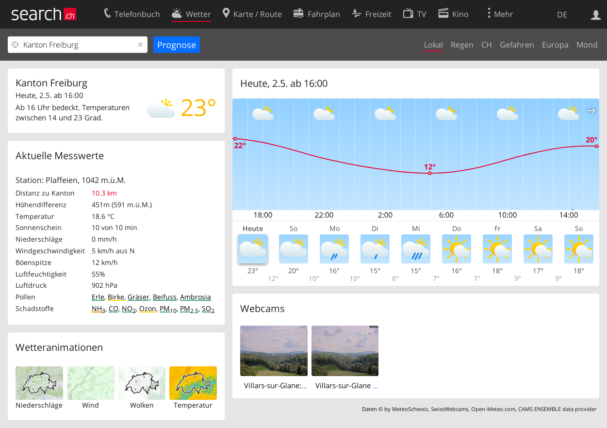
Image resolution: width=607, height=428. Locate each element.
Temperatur (193, 405)
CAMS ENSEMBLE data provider (557, 408)
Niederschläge (39, 405)
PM (168, 308)
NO (129, 308)
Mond (587, 44)
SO (208, 308)
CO (113, 308)
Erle (98, 296)
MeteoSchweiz (410, 408)
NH (98, 308)
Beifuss (165, 296)
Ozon (147, 308)
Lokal (433, 44)
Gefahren (517, 44)
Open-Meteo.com (493, 408)
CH (486, 44)
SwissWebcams (449, 408)
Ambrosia (195, 296)
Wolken (142, 405)
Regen (462, 44)
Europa (555, 44)
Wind (90, 405)
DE (562, 14)
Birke (116, 296)
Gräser (138, 296)
